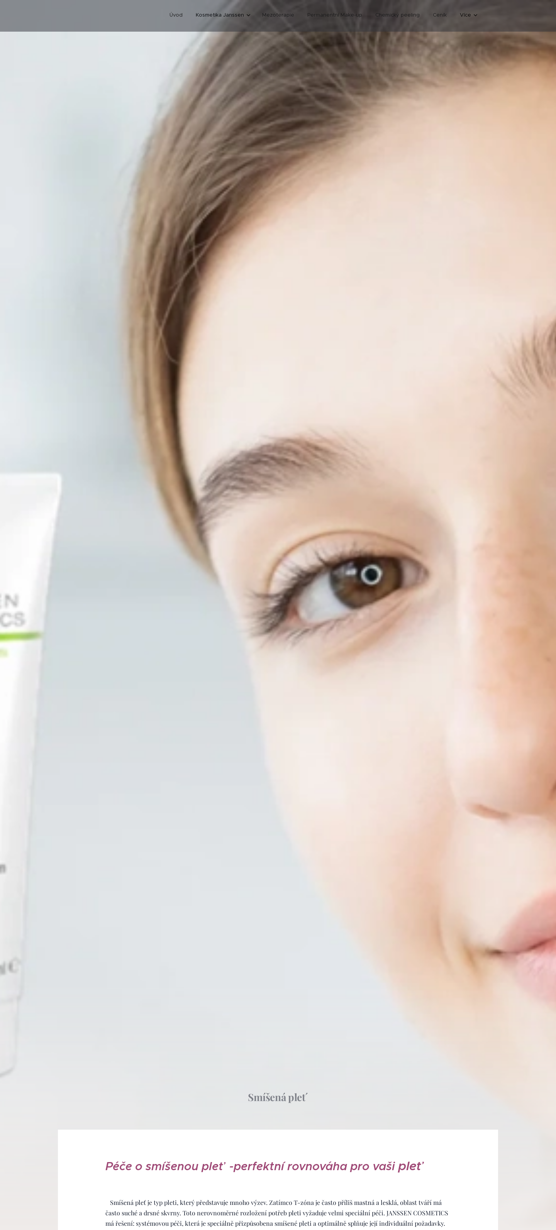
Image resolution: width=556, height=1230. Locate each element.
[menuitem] (176, 15)
